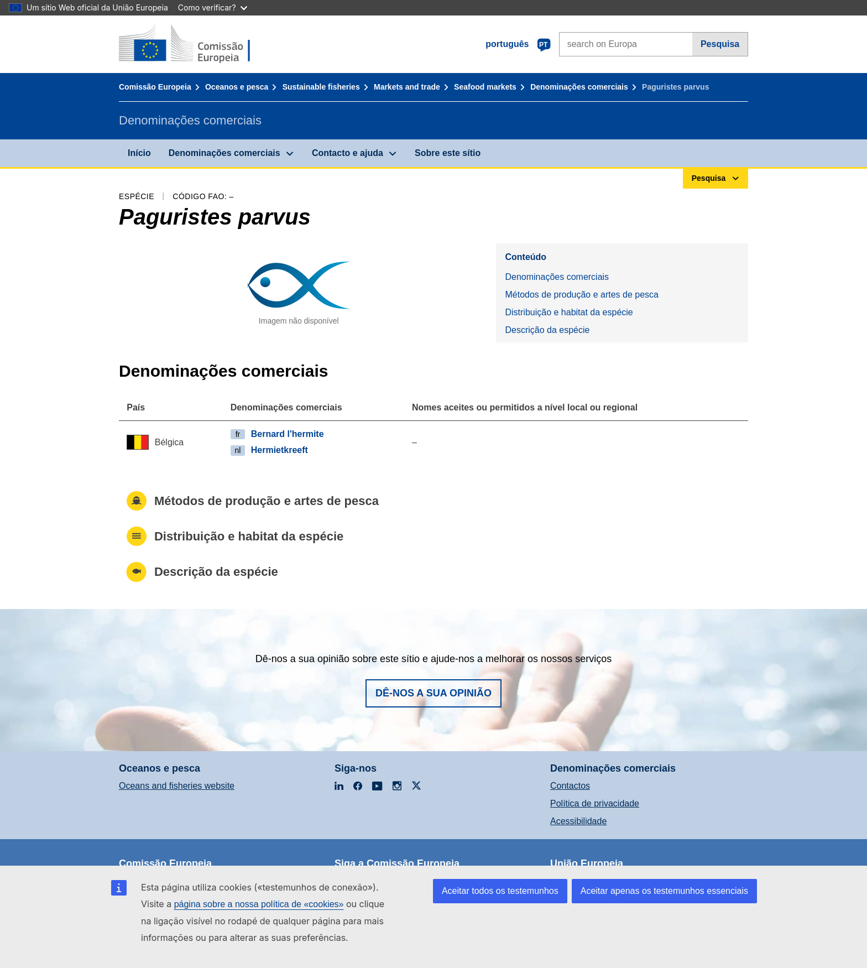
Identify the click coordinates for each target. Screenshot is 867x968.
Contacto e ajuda (347, 153)
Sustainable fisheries (321, 86)
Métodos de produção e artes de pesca (582, 294)
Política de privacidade (594, 803)
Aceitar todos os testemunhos (500, 891)
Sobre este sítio (447, 153)
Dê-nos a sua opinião (433, 693)
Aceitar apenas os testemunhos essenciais (664, 891)
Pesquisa (720, 44)
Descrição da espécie (547, 330)
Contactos (570, 785)
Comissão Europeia (155, 86)
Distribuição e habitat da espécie (569, 312)
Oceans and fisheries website (176, 785)
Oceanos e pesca (236, 86)
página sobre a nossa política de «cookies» (259, 904)
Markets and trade (407, 86)
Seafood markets (485, 86)
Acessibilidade (578, 821)
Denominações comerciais (579, 86)
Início (139, 153)
